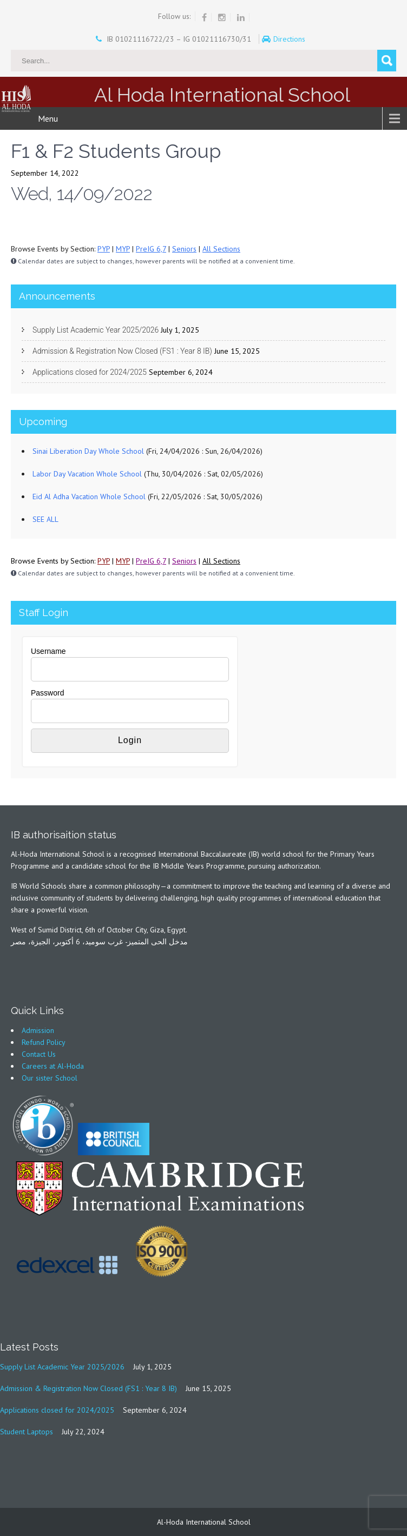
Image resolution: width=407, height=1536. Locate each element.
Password (47, 692)
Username (48, 651)
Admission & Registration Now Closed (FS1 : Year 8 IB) (122, 351)
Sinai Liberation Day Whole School (88, 451)
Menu (48, 118)
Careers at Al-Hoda (53, 1066)
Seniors (184, 249)
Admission (38, 1030)
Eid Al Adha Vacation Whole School (89, 496)
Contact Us (39, 1054)
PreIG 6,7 (151, 249)
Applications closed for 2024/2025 (89, 372)
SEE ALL (45, 519)
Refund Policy (43, 1042)
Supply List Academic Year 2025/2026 (95, 330)
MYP (123, 249)
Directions (290, 39)
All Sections (221, 249)
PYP (103, 249)
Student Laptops (26, 1431)
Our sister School (49, 1078)
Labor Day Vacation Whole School (87, 474)
